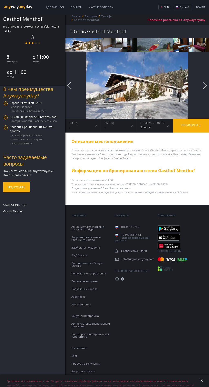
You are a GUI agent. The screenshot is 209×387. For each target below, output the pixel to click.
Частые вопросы (101, 7)
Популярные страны (84, 281)
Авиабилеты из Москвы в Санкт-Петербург (87, 228)
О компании (79, 348)
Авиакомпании (81, 304)
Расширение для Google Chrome (87, 264)
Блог (74, 356)
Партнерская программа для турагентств (90, 335)
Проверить (191, 125)
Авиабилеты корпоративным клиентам (90, 325)
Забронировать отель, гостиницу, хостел (86, 238)
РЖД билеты (79, 255)
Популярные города (84, 289)
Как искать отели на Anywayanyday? (28, 171)
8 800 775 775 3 (130, 227)
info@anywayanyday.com (138, 259)
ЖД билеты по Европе (85, 247)
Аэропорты (78, 297)
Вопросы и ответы (83, 371)
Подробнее (16, 187)
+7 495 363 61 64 (132, 237)
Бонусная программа (85, 316)
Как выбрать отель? (17, 175)
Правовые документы (85, 363)
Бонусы (76, 7)
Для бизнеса (55, 7)
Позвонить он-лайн (134, 251)
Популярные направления (88, 273)
